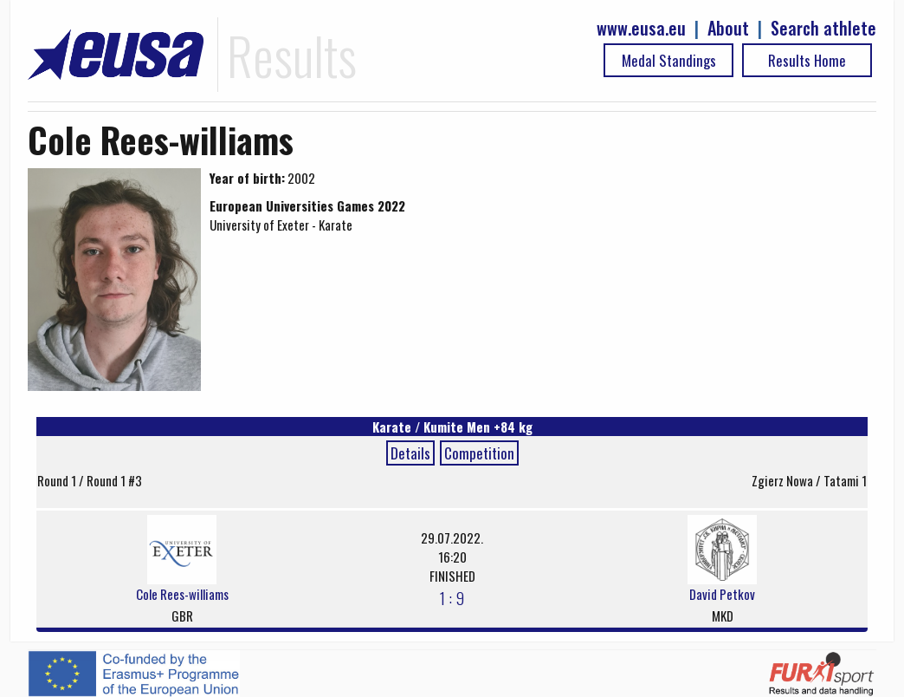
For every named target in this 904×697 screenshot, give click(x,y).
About (728, 28)
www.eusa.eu (641, 28)
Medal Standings (669, 60)
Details (410, 453)
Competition (479, 453)
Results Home (807, 60)
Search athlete (823, 28)
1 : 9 (452, 597)
